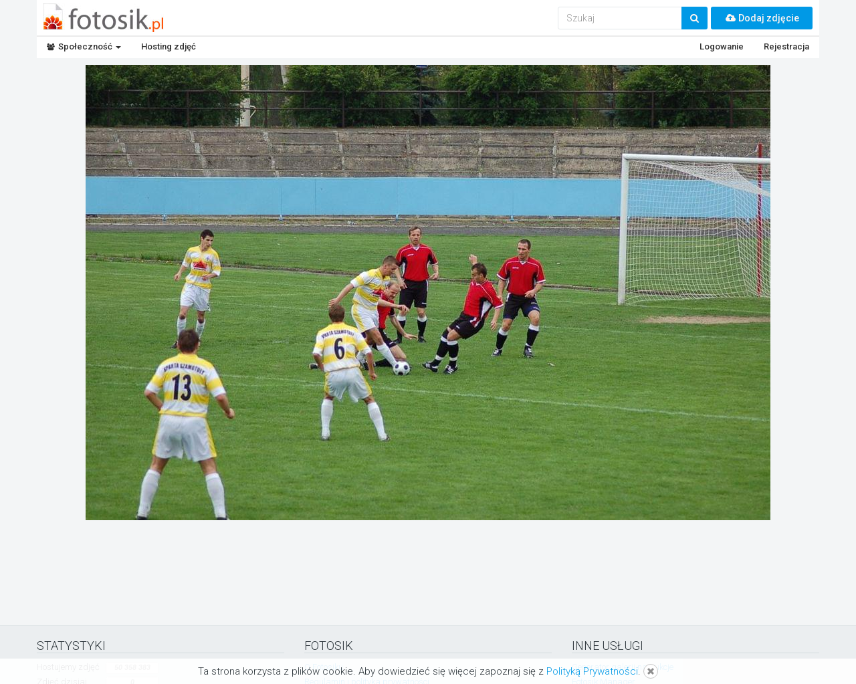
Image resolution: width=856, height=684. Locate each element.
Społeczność (84, 46)
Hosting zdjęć (168, 46)
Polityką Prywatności (592, 671)
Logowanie (722, 46)
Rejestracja (786, 46)
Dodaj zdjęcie (761, 18)
